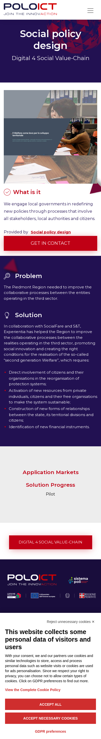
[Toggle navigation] (90, 10)
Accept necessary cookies (50, 718)
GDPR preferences (50, 731)
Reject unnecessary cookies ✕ (71, 622)
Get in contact (50, 243)
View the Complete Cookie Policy (32, 690)
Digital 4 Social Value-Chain (50, 542)
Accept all (50, 704)
